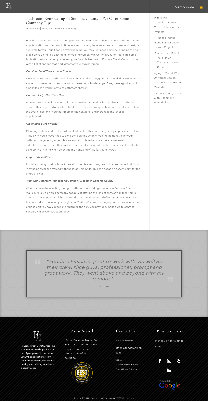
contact (129, 207)
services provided (95, 207)
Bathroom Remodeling (66, 29)
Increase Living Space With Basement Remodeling (168, 98)
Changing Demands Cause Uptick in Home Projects (168, 27)
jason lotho (34, 29)
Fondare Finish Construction (120, 59)
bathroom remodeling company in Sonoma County (85, 55)
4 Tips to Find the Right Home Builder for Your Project (166, 43)
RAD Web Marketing (124, 398)
